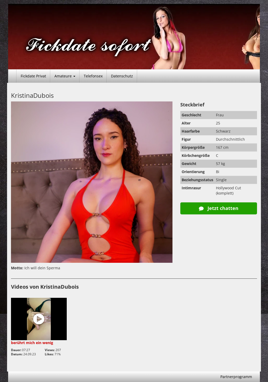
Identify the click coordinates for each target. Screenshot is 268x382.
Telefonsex (93, 75)
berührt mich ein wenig (32, 342)
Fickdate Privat (33, 75)
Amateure (64, 75)
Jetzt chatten (218, 208)
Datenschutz (122, 75)
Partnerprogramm (236, 376)
